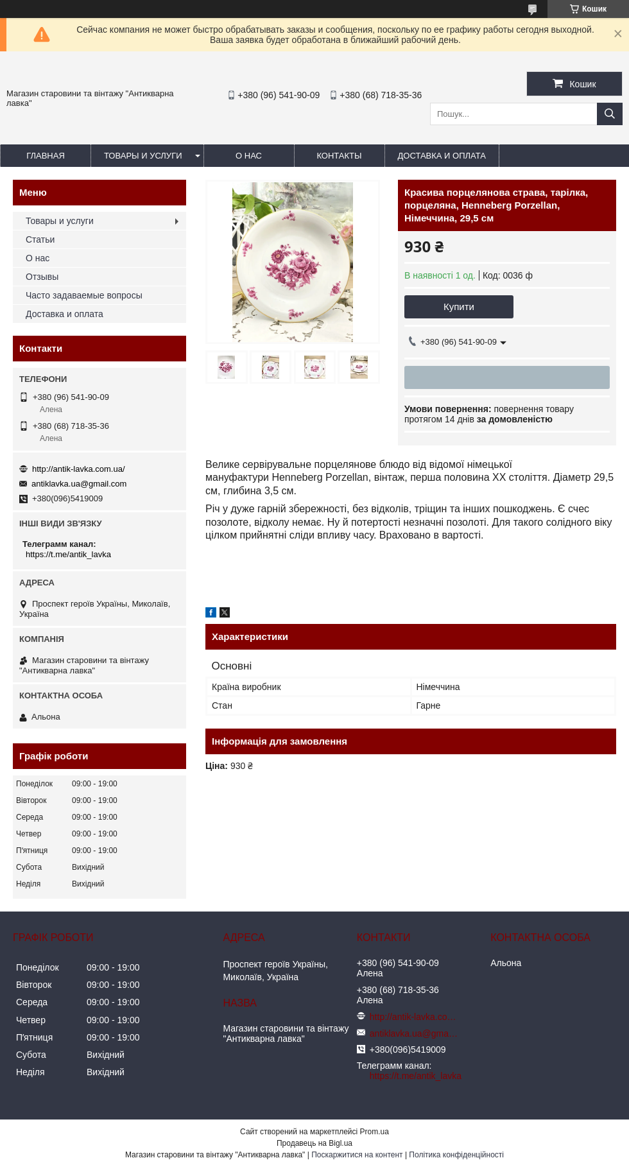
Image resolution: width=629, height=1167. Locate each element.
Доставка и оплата (442, 155)
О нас (249, 155)
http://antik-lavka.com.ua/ (78, 469)
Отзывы (42, 277)
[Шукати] (610, 114)
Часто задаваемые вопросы (84, 295)
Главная (45, 155)
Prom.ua (374, 1131)
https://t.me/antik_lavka (68, 554)
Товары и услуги (143, 155)
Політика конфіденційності (456, 1154)
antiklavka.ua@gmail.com (78, 483)
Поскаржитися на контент (356, 1154)
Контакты (338, 155)
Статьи (40, 239)
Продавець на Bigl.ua (314, 1143)
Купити (459, 306)
